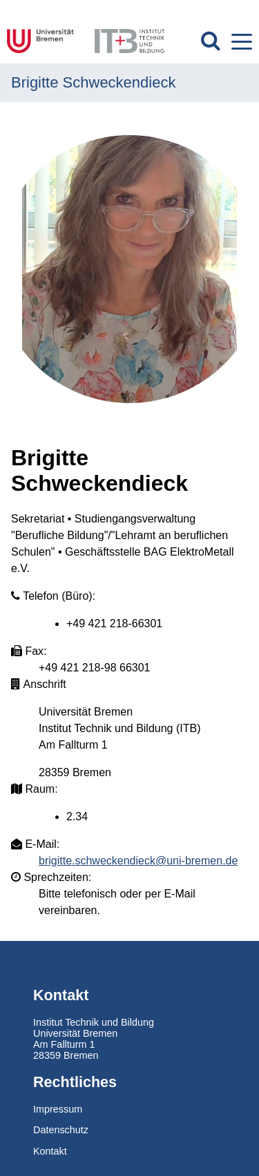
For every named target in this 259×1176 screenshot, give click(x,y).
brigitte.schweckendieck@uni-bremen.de (138, 860)
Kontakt (50, 1151)
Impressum (57, 1109)
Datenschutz (60, 1129)
